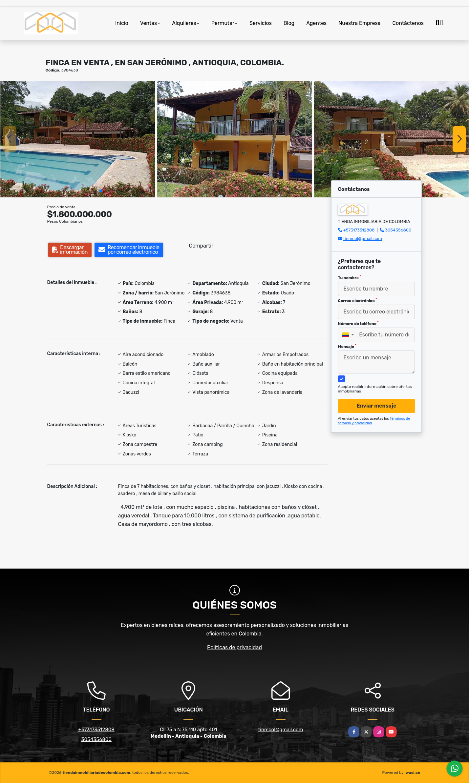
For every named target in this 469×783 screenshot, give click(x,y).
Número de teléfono (358, 323)
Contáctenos (408, 23)
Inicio (121, 23)
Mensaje (347, 346)
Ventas (148, 23)
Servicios (260, 23)
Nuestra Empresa (359, 23)
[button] (100, 191)
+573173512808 (359, 230)
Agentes (316, 23)
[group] (78, 139)
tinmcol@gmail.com (362, 238)
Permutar (222, 23)
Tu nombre (349, 277)
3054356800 (398, 230)
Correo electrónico (357, 300)
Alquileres (184, 23)
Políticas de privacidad (234, 647)
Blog (289, 23)
